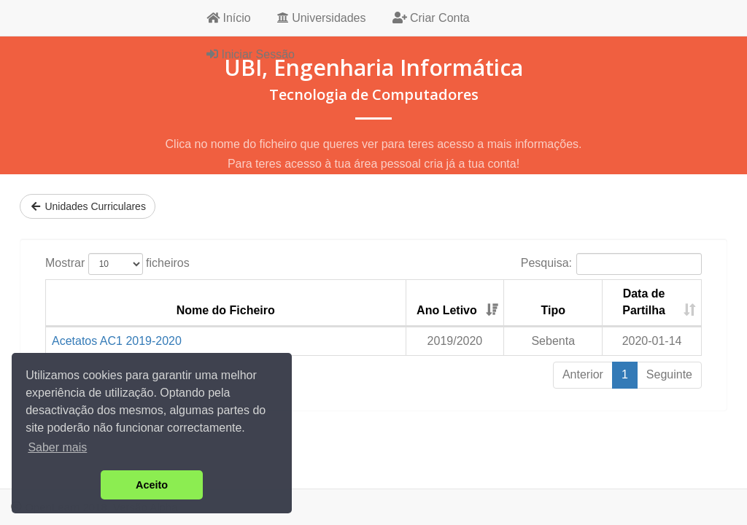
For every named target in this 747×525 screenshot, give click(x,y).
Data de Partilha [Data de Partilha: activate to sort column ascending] (643, 301)
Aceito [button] (152, 485)
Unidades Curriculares (87, 206)
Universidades (321, 18)
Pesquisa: (611, 264)
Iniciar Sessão (250, 54)
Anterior (582, 374)
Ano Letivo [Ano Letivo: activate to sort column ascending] (447, 310)
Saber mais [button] (57, 447)
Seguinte (669, 374)
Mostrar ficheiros (117, 264)
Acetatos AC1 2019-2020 (117, 341)
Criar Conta (431, 18)
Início (228, 18)
